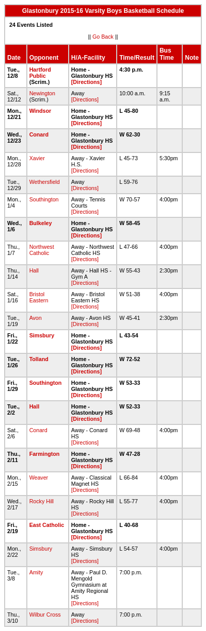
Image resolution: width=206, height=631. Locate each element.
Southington (44, 199)
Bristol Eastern (39, 297)
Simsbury (42, 335)
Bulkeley (40, 223)
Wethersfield (44, 182)
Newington (42, 93)
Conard (39, 134)
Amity (36, 572)
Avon (35, 318)
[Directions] (86, 82)
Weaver (39, 477)
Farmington (44, 454)
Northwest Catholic (41, 250)
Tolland (39, 359)
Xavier (37, 158)
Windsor (40, 111)
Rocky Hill (41, 501)
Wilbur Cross (45, 614)
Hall (34, 270)
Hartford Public (40, 72)
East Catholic (47, 525)
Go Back (103, 36)
